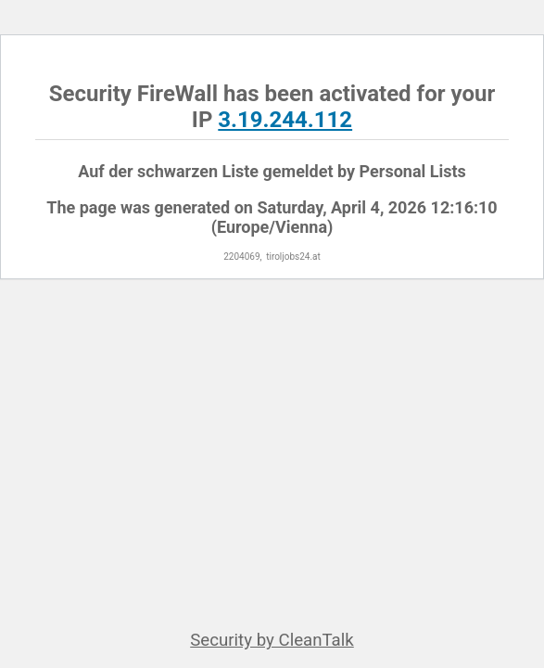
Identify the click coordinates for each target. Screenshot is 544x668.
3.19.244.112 (285, 120)
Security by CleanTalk (272, 640)
